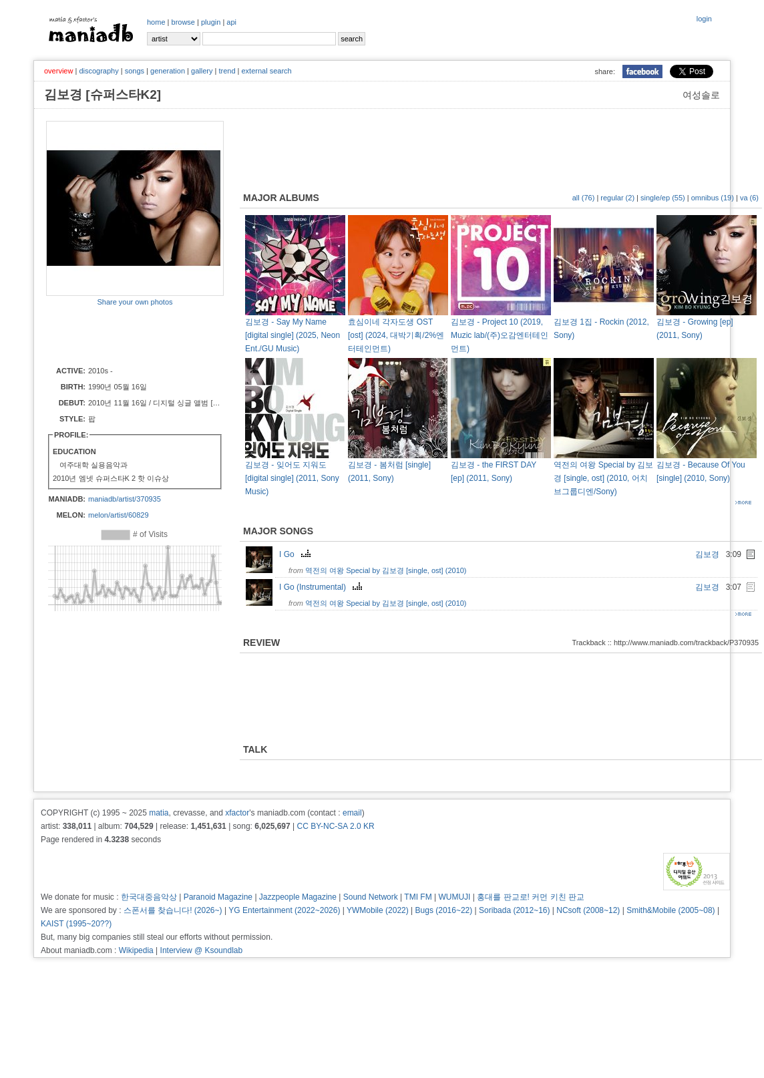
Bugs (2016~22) (444, 910)
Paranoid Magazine (218, 897)
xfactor (237, 813)
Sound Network (370, 897)
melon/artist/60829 (118, 515)
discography (98, 71)
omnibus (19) (712, 198)
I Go (296, 554)
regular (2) (617, 198)
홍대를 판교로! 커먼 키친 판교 (530, 897)
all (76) (583, 198)
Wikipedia (136, 950)
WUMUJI (454, 897)
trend (226, 71)
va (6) (749, 198)
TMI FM (417, 897)
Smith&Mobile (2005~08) (670, 910)
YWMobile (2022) (378, 910)
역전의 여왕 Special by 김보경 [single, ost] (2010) (385, 570)
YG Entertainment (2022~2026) (284, 910)
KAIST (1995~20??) (76, 923)
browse (183, 22)
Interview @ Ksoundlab (201, 950)
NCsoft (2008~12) (588, 910)
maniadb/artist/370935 (124, 499)
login (704, 19)
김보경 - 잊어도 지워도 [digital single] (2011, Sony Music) (292, 478)
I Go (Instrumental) (322, 587)
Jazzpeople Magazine (298, 897)
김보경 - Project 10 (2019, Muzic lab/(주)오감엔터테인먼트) (499, 335)
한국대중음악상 (149, 897)
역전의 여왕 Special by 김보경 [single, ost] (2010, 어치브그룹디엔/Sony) (603, 478)
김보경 (707, 554)
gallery (201, 71)
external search (266, 71)
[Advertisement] (124, 335)
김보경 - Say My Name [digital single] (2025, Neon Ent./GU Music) (292, 335)
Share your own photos (134, 302)
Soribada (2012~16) (514, 910)
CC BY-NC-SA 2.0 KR (335, 826)
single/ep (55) (662, 198)
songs (134, 71)
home (156, 22)
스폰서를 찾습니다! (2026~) (173, 910)
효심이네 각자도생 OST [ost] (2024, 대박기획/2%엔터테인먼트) (396, 335)
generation (167, 71)
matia (158, 813)
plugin (210, 22)
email (352, 813)
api (231, 22)
